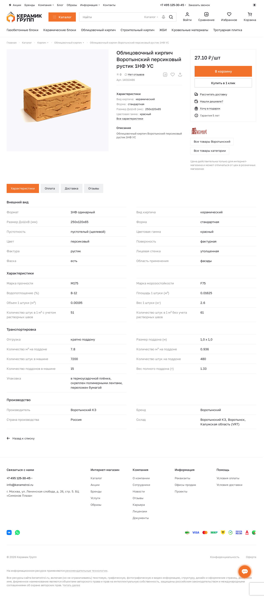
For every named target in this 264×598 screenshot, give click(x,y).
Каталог (96, 478)
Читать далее (71, 585)
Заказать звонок (199, 5)
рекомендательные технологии (86, 570)
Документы (141, 518)
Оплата (50, 188)
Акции (95, 484)
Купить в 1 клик (223, 83)
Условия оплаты (228, 478)
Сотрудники (141, 484)
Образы (96, 504)
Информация (185, 470)
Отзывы (93, 188)
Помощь (223, 470)
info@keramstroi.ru (20, 484)
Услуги (95, 498)
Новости (139, 491)
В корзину (223, 71)
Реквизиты (182, 478)
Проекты (181, 491)
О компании (141, 478)
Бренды (96, 491)
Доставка (71, 188)
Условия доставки (229, 484)
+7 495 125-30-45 (172, 5)
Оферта (251, 557)
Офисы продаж (185, 484)
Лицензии (140, 511)
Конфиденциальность (224, 557)
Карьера (139, 504)
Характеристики (23, 188)
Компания (140, 470)
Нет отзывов (134, 74)
